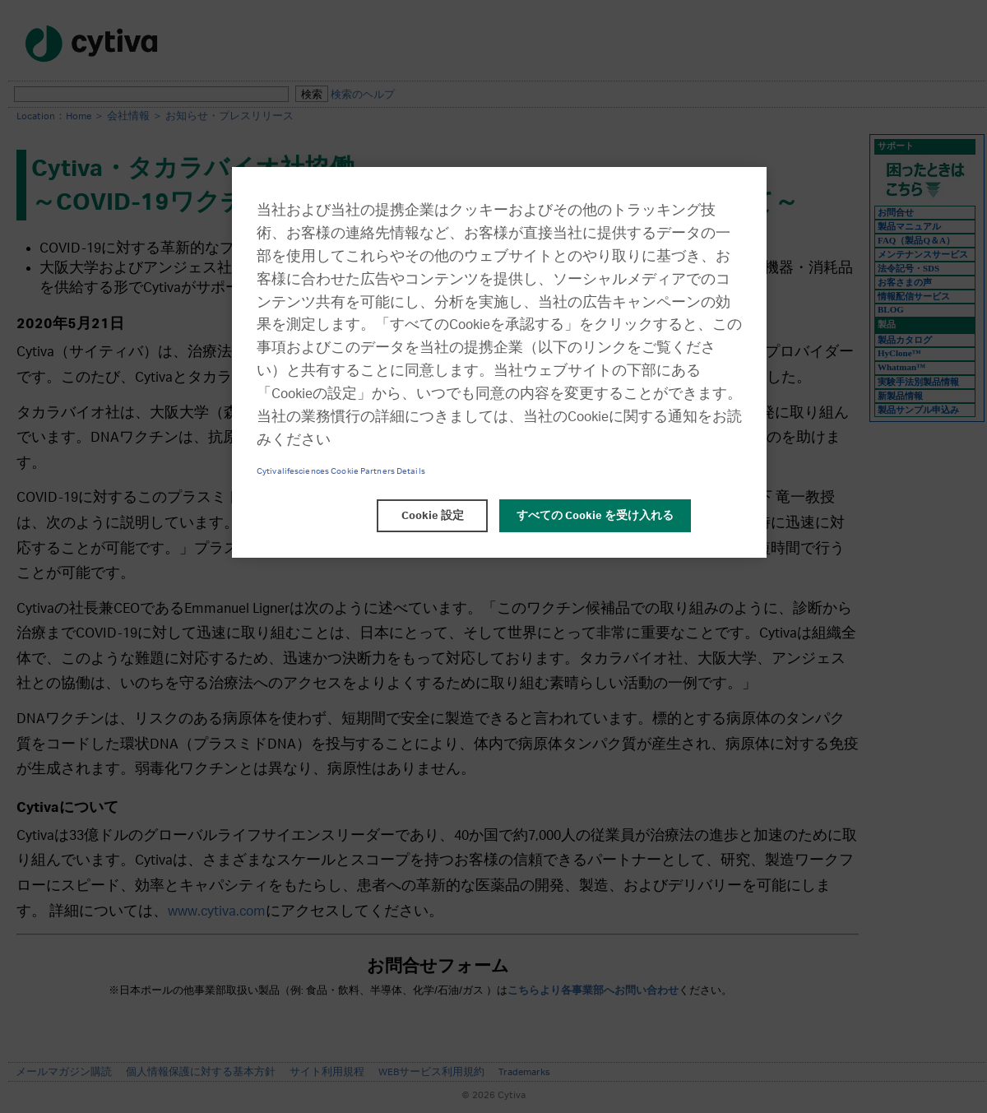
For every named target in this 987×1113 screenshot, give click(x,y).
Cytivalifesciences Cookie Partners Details (341, 471)
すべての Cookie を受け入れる (595, 516)
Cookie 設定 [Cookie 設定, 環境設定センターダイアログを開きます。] (432, 516)
